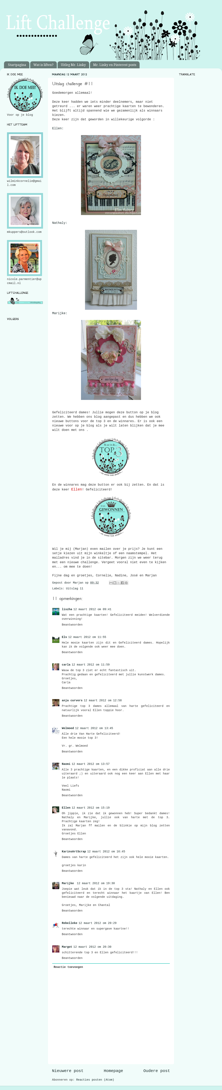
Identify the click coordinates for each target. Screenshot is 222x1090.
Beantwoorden (72, 624)
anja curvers (72, 700)
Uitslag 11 (74, 588)
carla (66, 664)
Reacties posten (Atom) (95, 1079)
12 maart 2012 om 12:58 (103, 700)
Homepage (113, 1071)
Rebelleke (69, 923)
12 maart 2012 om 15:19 (91, 807)
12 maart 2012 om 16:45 (106, 851)
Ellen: (58, 128)
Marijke (69, 883)
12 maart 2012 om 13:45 (94, 728)
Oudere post (156, 1071)
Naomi (66, 764)
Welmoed (68, 728)
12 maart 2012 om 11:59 (91, 664)
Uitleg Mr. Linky (73, 65)
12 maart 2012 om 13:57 (91, 764)
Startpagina (17, 65)
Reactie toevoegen (68, 967)
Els (64, 637)
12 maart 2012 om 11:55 (87, 637)
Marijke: (59, 313)
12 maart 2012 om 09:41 (92, 609)
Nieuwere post (67, 1071)
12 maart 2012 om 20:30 (92, 947)
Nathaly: (59, 223)
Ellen (66, 807)
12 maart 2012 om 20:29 (98, 923)
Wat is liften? (43, 65)
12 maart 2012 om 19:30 (96, 883)
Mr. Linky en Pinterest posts (114, 65)
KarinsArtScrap (74, 851)
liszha (67, 609)
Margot (67, 947)
